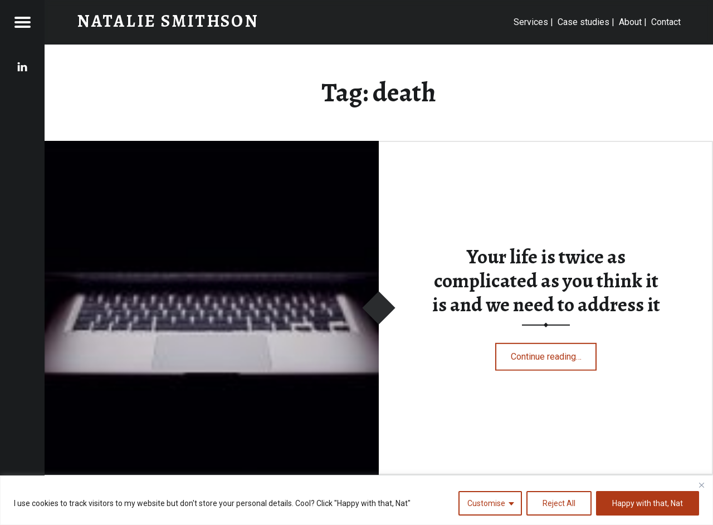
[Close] (701, 485)
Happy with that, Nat (647, 503)
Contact (666, 22)
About (630, 22)
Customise (486, 503)
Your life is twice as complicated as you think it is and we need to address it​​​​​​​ (546, 280)
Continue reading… (554, 354)
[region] (356, 500)
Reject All (559, 503)
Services (531, 22)
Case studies (583, 22)
